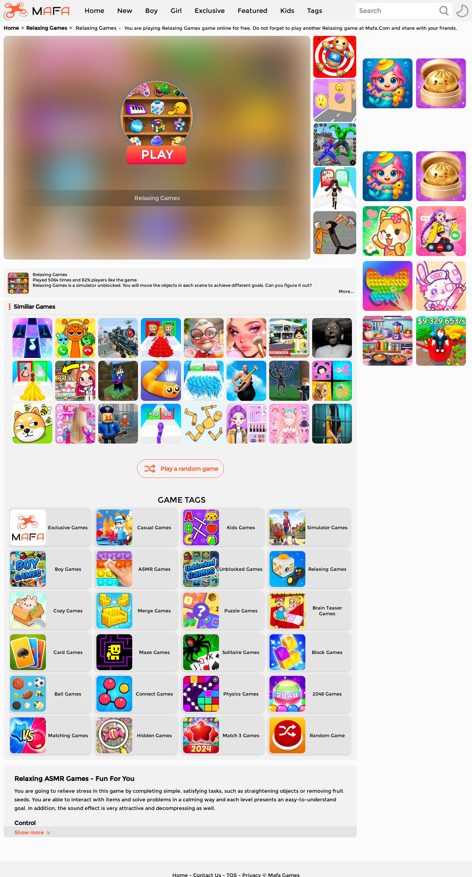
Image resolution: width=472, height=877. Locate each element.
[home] (40, 11)
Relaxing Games (46, 28)
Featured (252, 11)
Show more (32, 832)
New (124, 11)
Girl (176, 11)
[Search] (404, 11)
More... (346, 291)
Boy (151, 11)
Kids (287, 11)
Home (94, 11)
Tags (314, 11)
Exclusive (210, 11)
